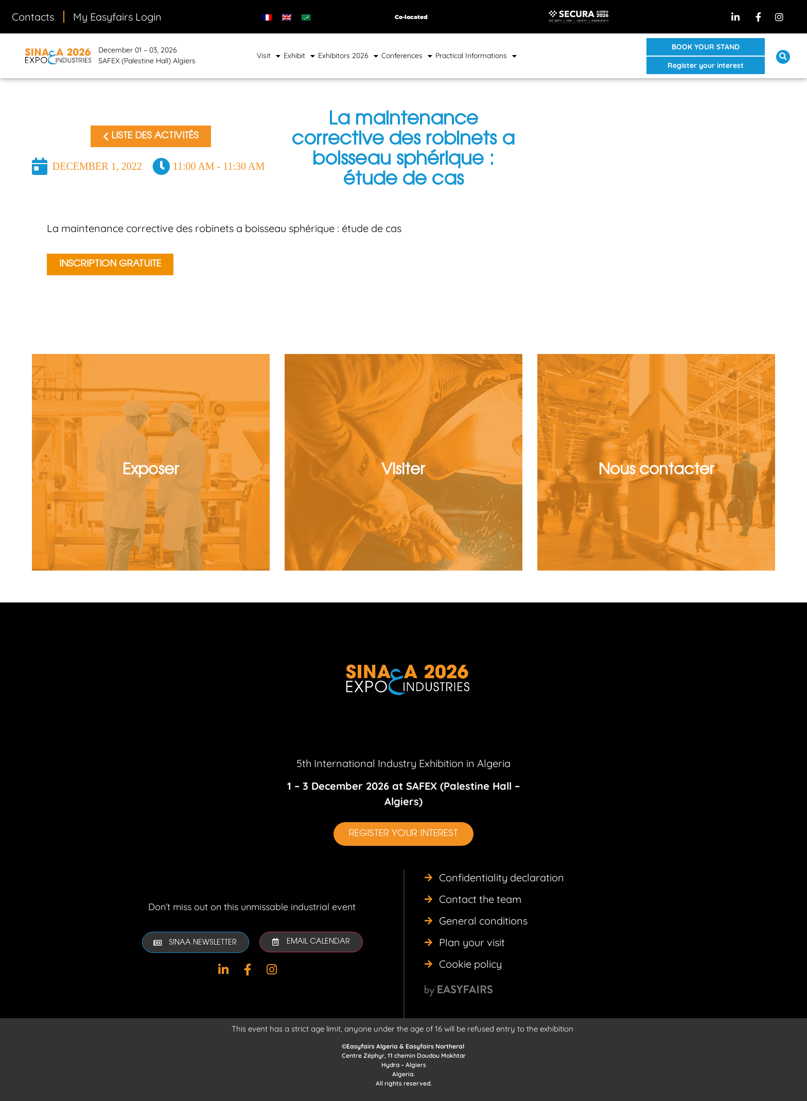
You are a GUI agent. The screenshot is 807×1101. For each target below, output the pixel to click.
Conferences (406, 56)
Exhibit (299, 56)
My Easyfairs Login (117, 16)
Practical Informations (476, 56)
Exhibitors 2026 (348, 56)
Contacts (33, 16)
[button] (705, 47)
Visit (268, 56)
